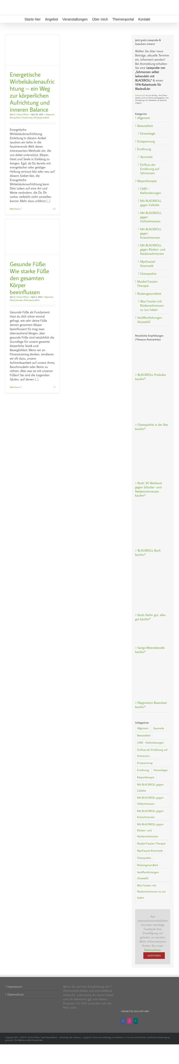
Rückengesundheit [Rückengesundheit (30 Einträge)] (147, 865)
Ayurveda (146, 157)
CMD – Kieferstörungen (150, 191)
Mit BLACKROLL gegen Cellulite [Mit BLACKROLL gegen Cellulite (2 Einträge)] (150, 787)
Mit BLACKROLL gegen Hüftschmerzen (150, 217)
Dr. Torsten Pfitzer (21, 114)
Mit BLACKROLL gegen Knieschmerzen (150, 233)
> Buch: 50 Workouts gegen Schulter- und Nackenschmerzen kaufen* (148, 489)
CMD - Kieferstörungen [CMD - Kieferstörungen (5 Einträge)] (150, 742)
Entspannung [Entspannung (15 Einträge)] (145, 763)
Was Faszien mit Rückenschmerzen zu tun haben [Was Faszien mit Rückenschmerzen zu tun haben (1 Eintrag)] (151, 891)
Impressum (14, 986)
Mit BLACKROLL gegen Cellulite (150, 203)
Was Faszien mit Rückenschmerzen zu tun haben (152, 305)
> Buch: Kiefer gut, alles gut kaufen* (150, 617)
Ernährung (144, 149)
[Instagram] (129, 1021)
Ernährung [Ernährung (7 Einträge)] (143, 770)
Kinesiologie (147, 133)
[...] (48, 201)
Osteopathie (148, 274)
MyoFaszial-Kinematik (148, 263)
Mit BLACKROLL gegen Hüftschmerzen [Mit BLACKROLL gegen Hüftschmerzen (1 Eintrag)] (150, 800)
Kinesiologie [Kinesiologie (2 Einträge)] (161, 770)
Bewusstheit (15, 117)
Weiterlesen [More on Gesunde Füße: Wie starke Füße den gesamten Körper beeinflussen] (15, 387)
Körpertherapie (16, 300)
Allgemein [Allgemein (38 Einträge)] (143, 728)
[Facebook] (123, 1021)
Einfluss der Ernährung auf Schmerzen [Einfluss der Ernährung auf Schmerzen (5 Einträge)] (152, 753)
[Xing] (136, 1021)
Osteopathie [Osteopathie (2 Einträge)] (144, 858)
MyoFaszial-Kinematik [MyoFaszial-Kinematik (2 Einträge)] (150, 850)
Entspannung (26, 117)
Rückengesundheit (41, 117)
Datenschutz (140, 95)
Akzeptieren (154, 955)
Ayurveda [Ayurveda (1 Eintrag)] (158, 728)
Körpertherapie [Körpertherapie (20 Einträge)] (145, 777)
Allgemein (50, 114)
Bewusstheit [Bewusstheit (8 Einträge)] (144, 735)
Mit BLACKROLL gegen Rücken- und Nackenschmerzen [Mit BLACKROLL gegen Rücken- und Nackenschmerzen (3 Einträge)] (150, 830)
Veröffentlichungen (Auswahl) (149, 320)
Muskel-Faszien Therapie (147, 283)
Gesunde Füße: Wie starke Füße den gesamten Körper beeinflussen (29, 278)
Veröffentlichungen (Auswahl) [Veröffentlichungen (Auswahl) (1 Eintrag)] (148, 875)
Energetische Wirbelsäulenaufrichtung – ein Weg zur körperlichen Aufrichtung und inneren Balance (32, 91)
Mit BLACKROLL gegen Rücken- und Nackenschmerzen (152, 249)
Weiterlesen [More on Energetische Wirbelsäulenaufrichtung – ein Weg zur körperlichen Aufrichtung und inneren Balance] (15, 208)
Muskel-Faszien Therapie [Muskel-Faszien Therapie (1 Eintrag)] (151, 843)
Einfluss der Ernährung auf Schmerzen (149, 169)
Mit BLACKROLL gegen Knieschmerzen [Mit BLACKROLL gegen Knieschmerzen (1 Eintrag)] (150, 814)
